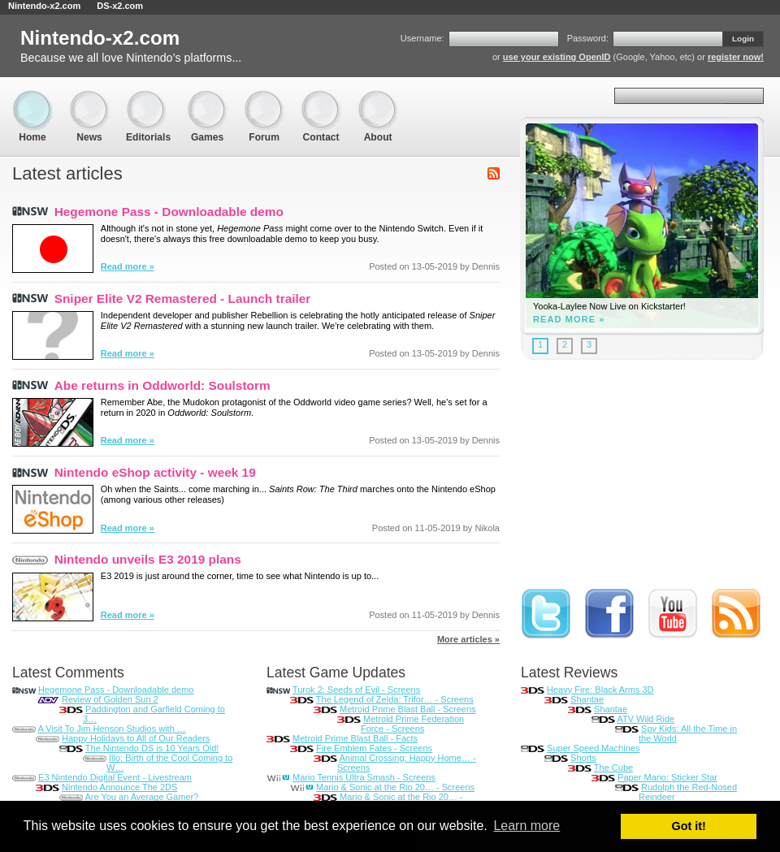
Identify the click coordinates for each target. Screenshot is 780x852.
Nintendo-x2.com (44, 6)
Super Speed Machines (593, 748)
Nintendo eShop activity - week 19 (155, 472)
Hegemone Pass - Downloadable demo (169, 211)
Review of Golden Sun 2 (110, 699)
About (378, 98)
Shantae (587, 699)
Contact (321, 98)
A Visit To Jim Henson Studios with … (111, 728)
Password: (588, 38)
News (89, 98)
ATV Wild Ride (645, 719)
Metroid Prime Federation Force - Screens (412, 723)
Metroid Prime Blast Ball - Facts (355, 738)
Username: (422, 38)
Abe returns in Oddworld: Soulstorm (162, 385)
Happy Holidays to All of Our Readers (136, 738)
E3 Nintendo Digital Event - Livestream (115, 777)
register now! (736, 57)
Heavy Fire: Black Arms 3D (600, 689)
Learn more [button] (526, 826)
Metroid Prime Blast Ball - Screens (408, 709)
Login (743, 38)
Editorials (148, 98)
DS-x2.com (120, 6)
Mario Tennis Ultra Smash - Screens (364, 777)
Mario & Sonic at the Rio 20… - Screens (395, 787)
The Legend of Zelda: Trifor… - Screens (395, 699)
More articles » (468, 639)
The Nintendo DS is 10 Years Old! (152, 748)
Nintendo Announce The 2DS (119, 787)
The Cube (613, 767)
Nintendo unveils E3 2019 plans (147, 559)
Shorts (583, 758)
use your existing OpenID (557, 57)
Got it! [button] (689, 826)
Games (207, 98)
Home (32, 98)
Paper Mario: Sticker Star (667, 777)
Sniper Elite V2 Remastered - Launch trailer (182, 298)
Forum (264, 98)
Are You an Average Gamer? (141, 797)
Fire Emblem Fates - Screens (374, 748)
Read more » (127, 266)
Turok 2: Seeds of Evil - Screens (356, 689)
